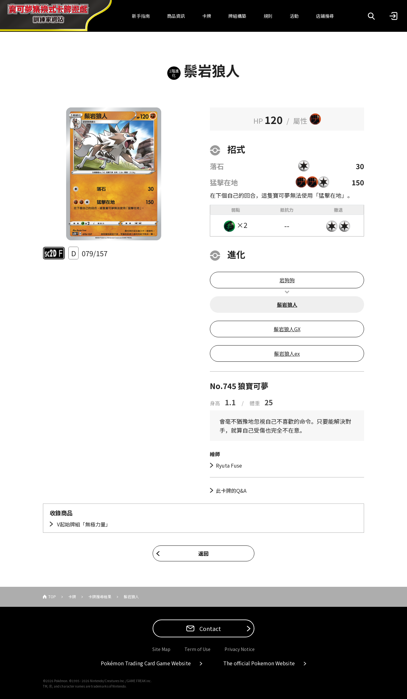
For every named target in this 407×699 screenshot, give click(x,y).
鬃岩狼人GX (287, 329)
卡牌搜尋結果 (99, 596)
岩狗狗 (287, 280)
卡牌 (206, 16)
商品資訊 (176, 16)
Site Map (161, 649)
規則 (268, 16)
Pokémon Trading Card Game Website (146, 663)
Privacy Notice (239, 649)
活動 (294, 16)
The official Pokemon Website (259, 663)
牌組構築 (237, 16)
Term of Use (197, 649)
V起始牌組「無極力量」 (83, 524)
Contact (209, 628)
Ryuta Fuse (229, 465)
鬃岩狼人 (287, 304)
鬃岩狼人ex (287, 353)
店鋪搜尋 (325, 16)
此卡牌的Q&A (231, 490)
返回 (203, 553)
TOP (52, 596)
